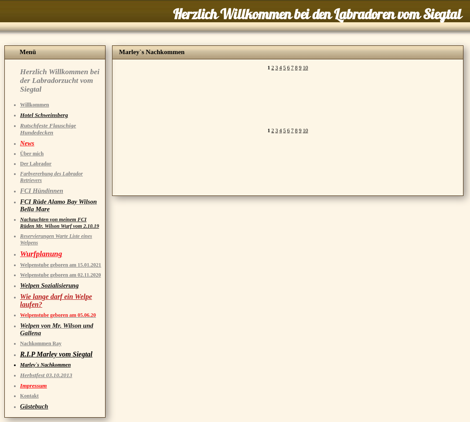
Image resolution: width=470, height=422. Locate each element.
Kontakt (29, 396)
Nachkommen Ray (40, 343)
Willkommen (34, 105)
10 (305, 68)
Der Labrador (35, 164)
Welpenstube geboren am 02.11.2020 (60, 275)
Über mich (32, 154)
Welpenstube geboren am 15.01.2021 (60, 265)
